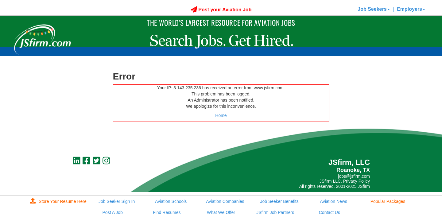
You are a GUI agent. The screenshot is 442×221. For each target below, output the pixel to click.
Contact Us (329, 212)
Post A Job (113, 212)
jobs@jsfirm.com (354, 176)
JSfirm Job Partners (275, 212)
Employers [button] (411, 9)
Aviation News (333, 201)
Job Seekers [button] (374, 9)
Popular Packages (387, 201)
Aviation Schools (171, 201)
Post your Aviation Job (221, 9)
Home (221, 115)
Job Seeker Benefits (279, 201)
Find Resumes (166, 212)
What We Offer (221, 212)
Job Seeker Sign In (117, 201)
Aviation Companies (225, 201)
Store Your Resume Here (58, 201)
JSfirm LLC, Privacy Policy (345, 181)
